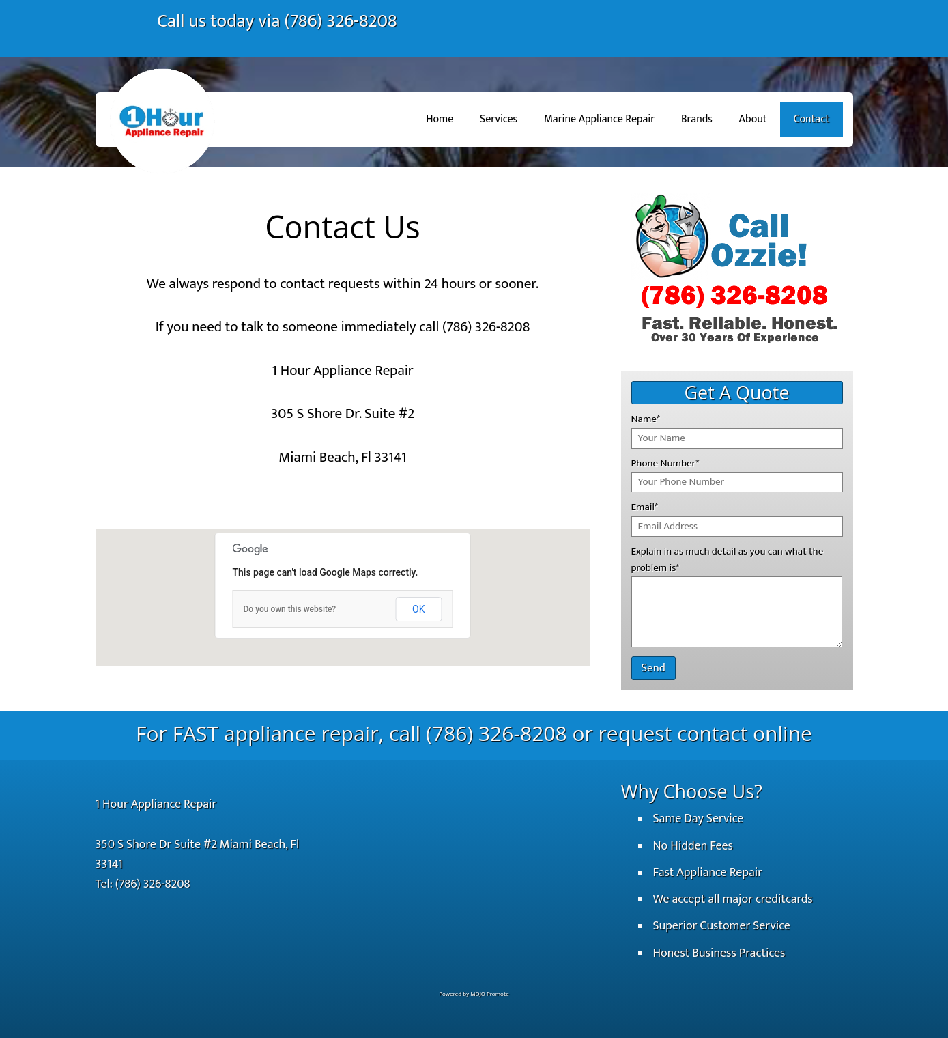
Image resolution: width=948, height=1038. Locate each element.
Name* (645, 418)
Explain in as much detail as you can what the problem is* (727, 559)
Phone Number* (665, 463)
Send (653, 667)
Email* (644, 507)
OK (418, 609)
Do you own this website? (290, 609)
